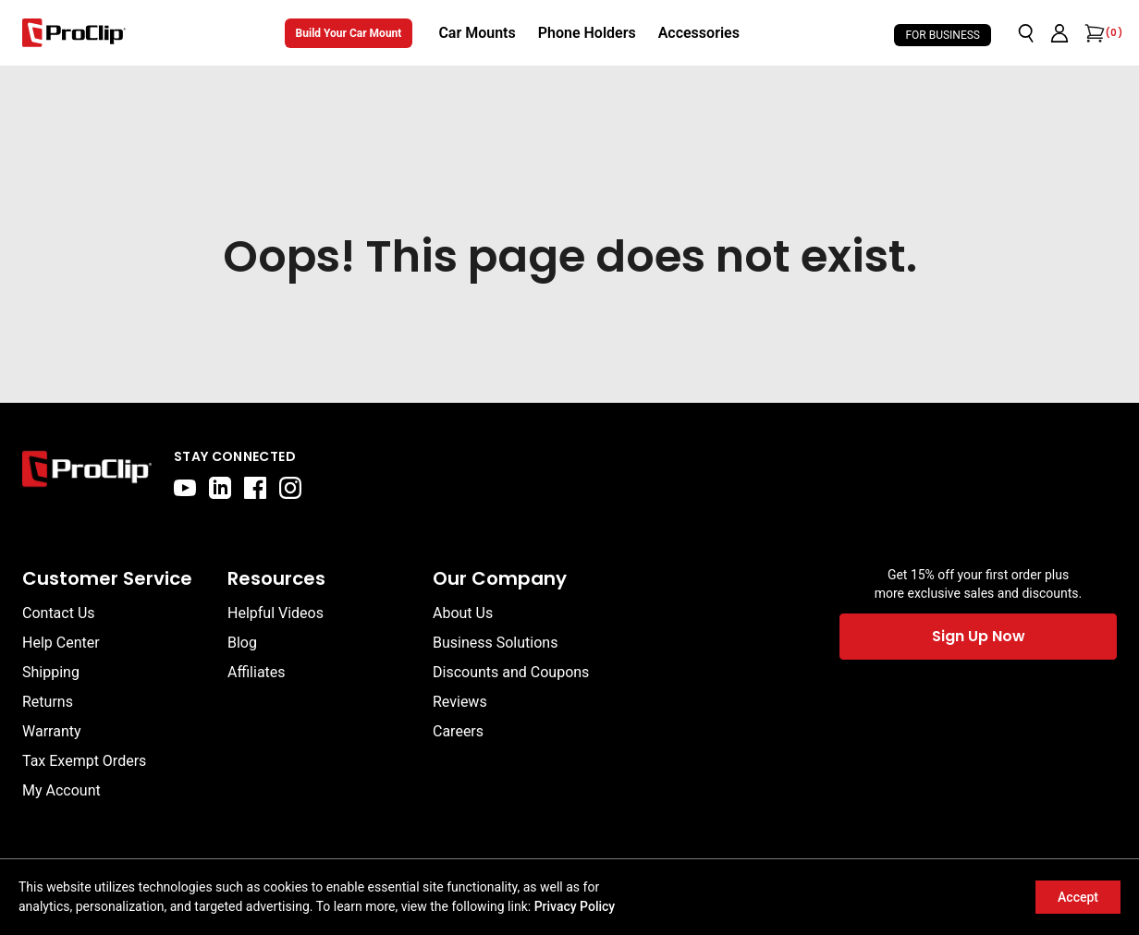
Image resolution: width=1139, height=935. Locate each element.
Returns (47, 701)
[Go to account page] (1059, 33)
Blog (242, 642)
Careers (458, 731)
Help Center (61, 642)
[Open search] (1026, 33)
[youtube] (185, 488)
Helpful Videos (275, 613)
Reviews (460, 701)
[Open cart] (1093, 33)
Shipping (51, 672)
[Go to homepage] (74, 32)
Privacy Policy (575, 906)
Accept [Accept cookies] (1078, 897)
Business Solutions (495, 642)
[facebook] (255, 488)
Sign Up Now (978, 636)
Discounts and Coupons (511, 672)
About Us (463, 613)
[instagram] (290, 488)
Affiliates (256, 672)
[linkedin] (220, 488)
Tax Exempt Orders (84, 761)
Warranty (51, 731)
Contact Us (58, 613)
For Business (942, 35)
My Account (61, 790)
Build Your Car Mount (349, 33)
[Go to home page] (87, 473)
